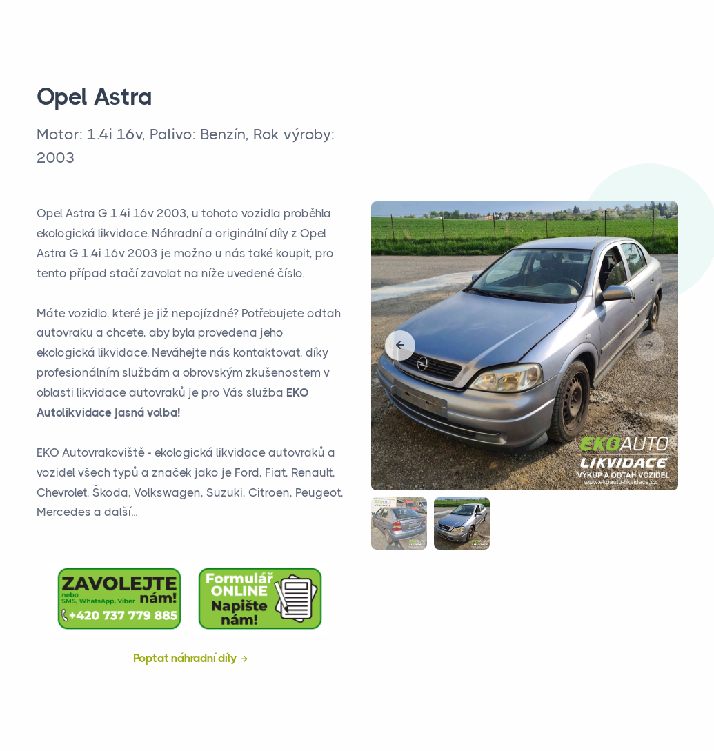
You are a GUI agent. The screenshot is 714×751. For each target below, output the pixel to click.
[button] (400, 345)
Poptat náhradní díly (185, 658)
